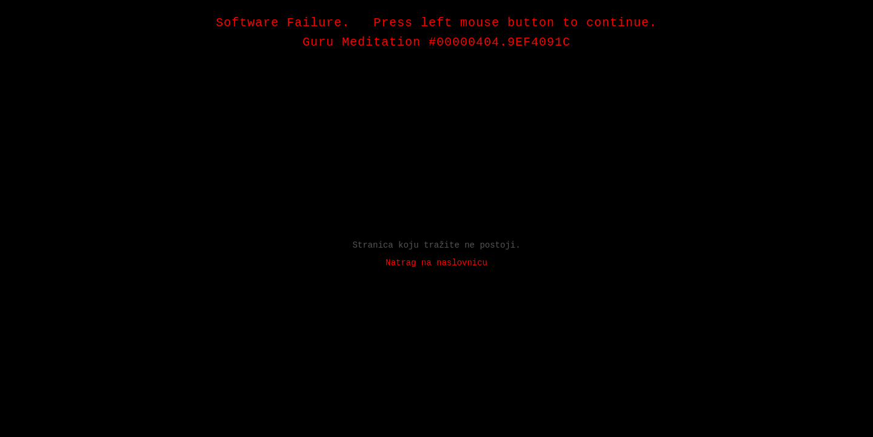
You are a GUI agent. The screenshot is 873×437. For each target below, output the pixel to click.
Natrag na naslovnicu (436, 263)
